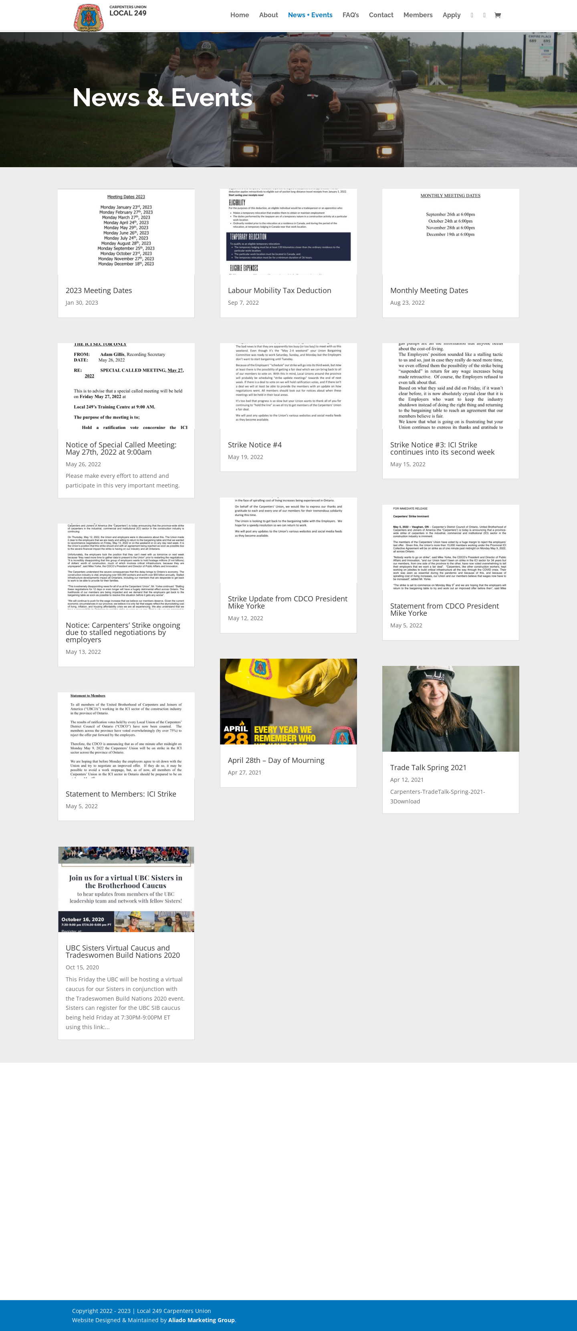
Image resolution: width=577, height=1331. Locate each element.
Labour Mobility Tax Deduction (279, 290)
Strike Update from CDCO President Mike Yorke (287, 602)
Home (239, 15)
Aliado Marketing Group (201, 1320)
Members (418, 15)
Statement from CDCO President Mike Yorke (444, 609)
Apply (452, 15)
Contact (381, 15)
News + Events (310, 15)
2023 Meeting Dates (99, 290)
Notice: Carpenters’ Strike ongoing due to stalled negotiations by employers (123, 632)
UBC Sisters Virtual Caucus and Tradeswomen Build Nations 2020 (123, 951)
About (268, 15)
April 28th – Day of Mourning (276, 760)
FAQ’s (351, 15)
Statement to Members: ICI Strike (121, 794)
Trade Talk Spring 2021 (428, 767)
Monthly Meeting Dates (429, 290)
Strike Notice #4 (255, 444)
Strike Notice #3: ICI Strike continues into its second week (442, 448)
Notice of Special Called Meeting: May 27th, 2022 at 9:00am (121, 448)
